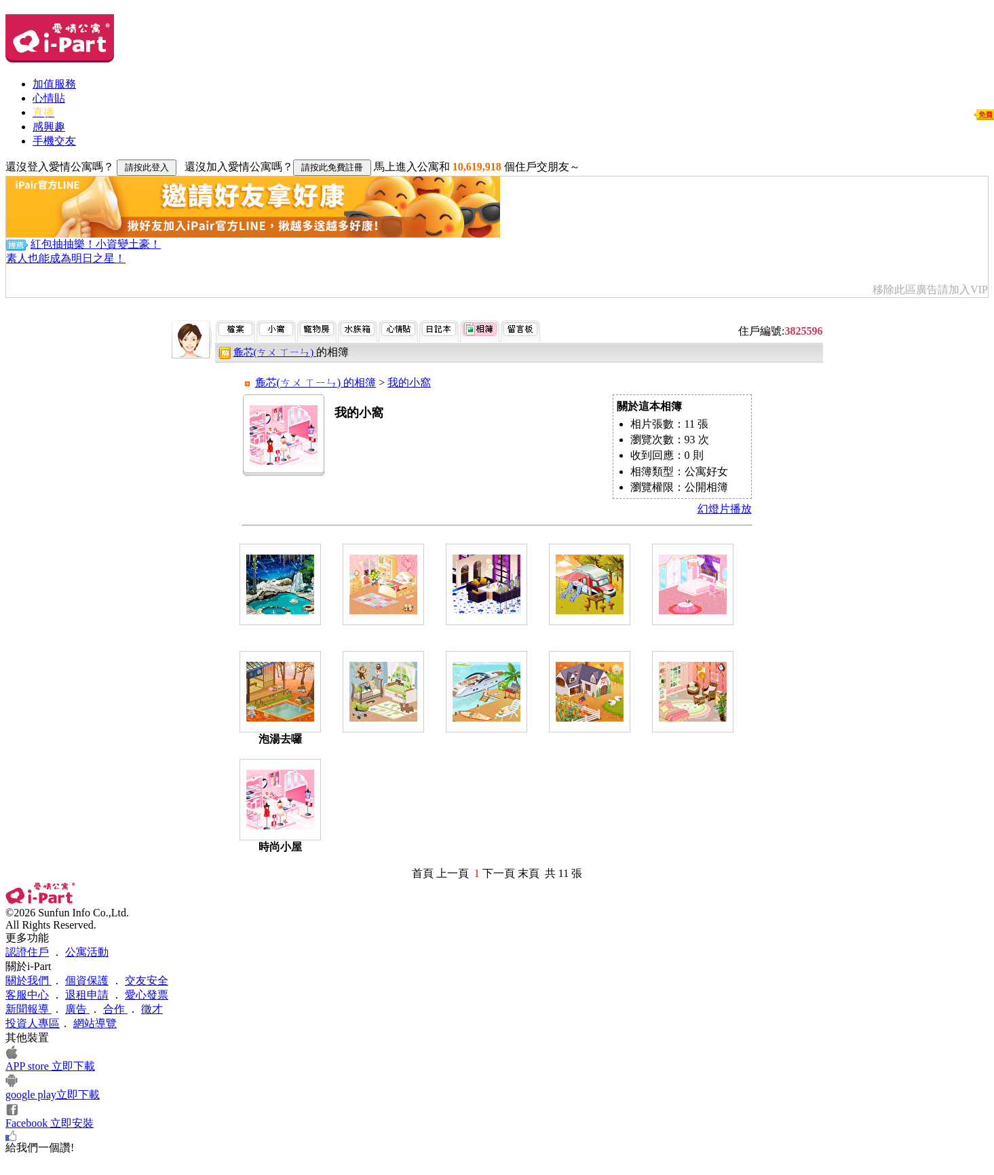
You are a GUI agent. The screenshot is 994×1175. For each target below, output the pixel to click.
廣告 (77, 1009)
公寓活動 (87, 952)
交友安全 (146, 980)
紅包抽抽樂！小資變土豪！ (96, 244)
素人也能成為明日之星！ (66, 258)
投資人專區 (32, 1023)
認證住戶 (27, 952)
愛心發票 (146, 995)
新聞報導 (28, 1009)
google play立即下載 (52, 1094)
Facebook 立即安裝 (49, 1123)
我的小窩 (409, 382)
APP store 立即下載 (50, 1066)
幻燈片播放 (724, 509)
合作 (115, 1009)
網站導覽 (95, 1023)
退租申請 (87, 995)
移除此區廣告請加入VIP (930, 289)
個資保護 (87, 980)
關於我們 (28, 980)
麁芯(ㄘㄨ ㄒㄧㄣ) (275, 352)
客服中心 (27, 995)
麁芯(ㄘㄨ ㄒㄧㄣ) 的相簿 (316, 382)
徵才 (152, 1009)
